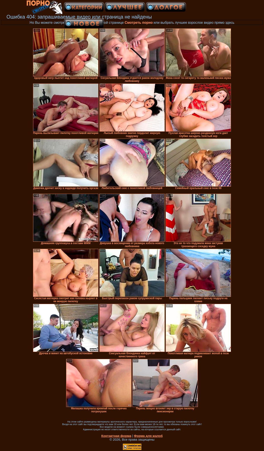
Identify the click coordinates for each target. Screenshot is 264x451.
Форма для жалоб (148, 436)
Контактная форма (116, 436)
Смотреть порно (139, 22)
